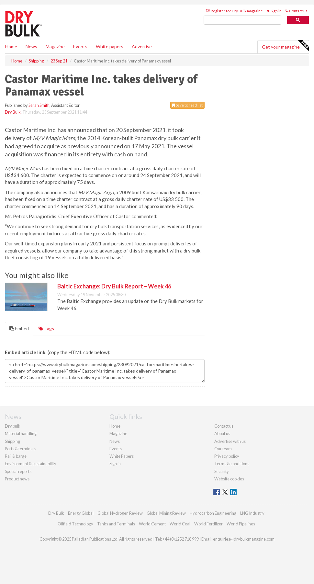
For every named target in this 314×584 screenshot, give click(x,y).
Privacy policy (226, 456)
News (114, 441)
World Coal (180, 523)
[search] (242, 20)
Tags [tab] (46, 328)
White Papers (121, 456)
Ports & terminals (20, 448)
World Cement (152, 523)
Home (11, 46)
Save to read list (187, 105)
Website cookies (229, 478)
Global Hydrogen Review (120, 513)
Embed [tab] (19, 328)
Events (80, 46)
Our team (223, 448)
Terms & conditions (231, 463)
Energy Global (81, 513)
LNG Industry (252, 513)
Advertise (142, 46)
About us (222, 433)
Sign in (274, 11)
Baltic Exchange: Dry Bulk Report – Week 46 (114, 286)
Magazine (55, 46)
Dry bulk (12, 426)
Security (221, 471)
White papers (109, 46)
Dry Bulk (13, 112)
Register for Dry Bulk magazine (234, 11)
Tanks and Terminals (116, 523)
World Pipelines (241, 523)
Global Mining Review (166, 513)
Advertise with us (230, 441)
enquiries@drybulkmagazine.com (244, 539)
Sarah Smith (39, 105)
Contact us (297, 11)
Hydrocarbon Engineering (213, 513)
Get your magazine (285, 45)
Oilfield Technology (75, 523)
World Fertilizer (208, 523)
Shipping (12, 441)
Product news (17, 478)
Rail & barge (16, 456)
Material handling (21, 433)
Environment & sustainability (30, 463)
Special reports (18, 471)
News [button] (31, 46)
